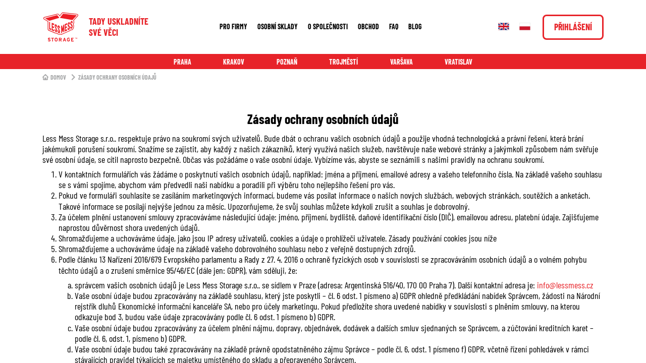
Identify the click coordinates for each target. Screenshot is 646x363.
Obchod (368, 26)
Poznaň (287, 61)
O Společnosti (328, 26)
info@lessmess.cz (565, 284)
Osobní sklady (277, 26)
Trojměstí (343, 61)
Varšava (401, 61)
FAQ (393, 26)
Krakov (233, 61)
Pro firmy (233, 26)
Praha (182, 61)
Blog (415, 26)
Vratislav (458, 61)
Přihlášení (573, 26)
